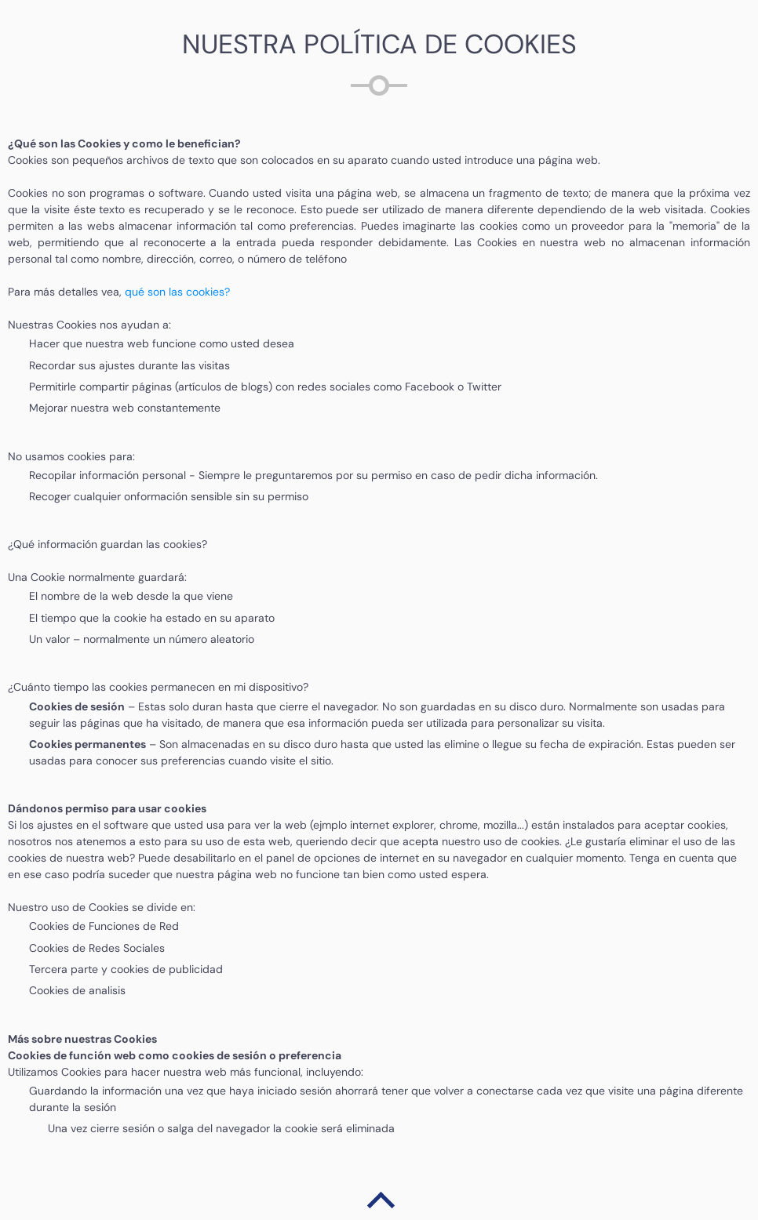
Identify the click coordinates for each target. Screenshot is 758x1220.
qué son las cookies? (177, 292)
